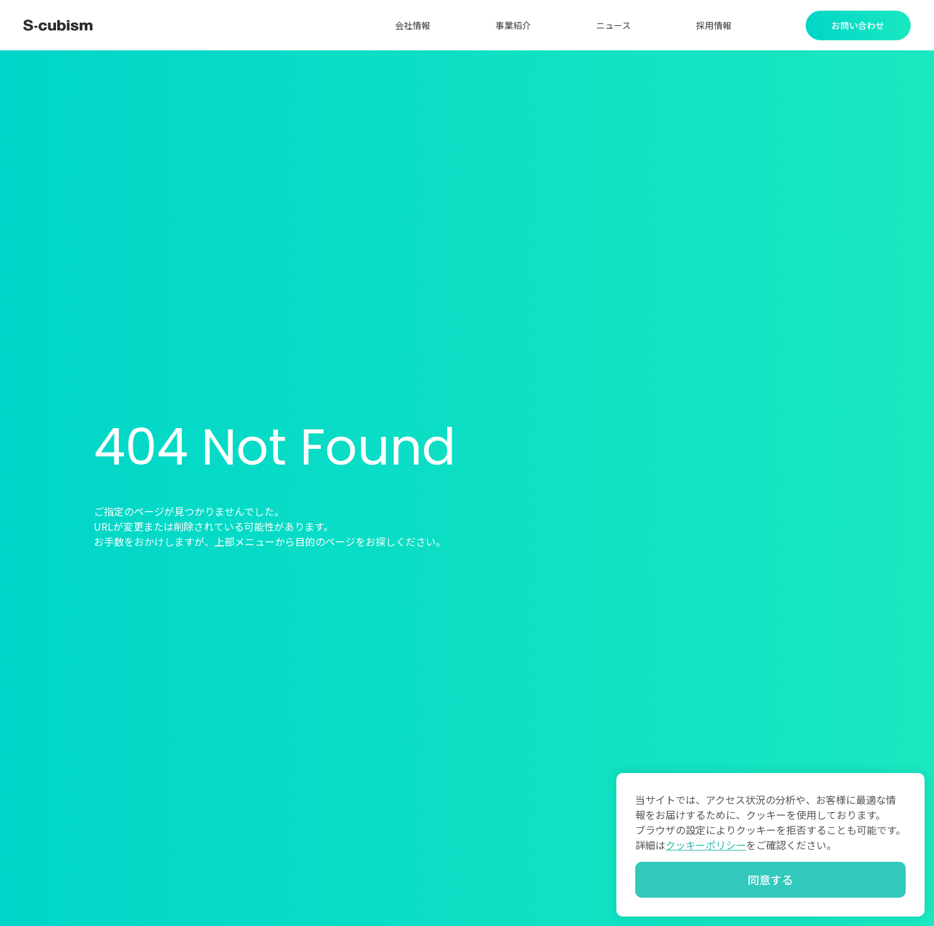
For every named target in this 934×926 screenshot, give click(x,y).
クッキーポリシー (705, 844)
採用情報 (713, 25)
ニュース (613, 25)
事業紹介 (513, 25)
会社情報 (412, 25)
